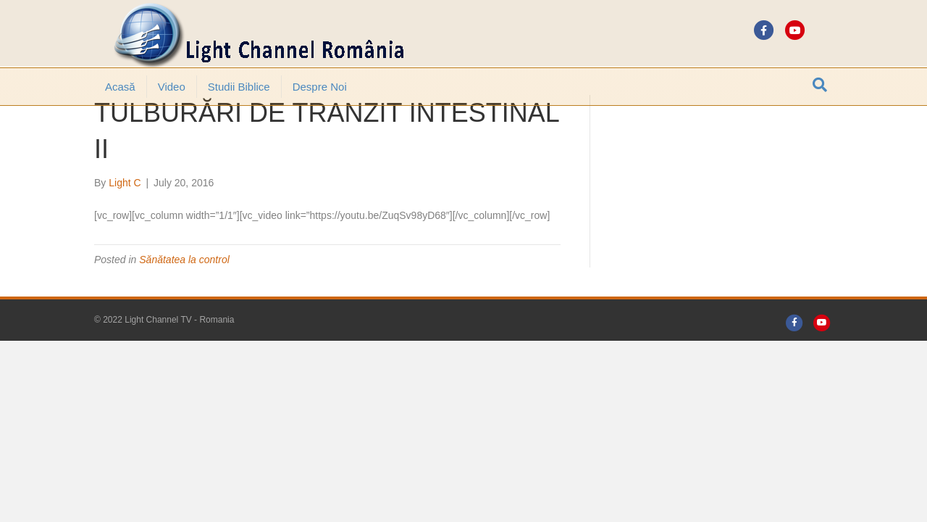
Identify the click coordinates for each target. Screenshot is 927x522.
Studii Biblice (239, 86)
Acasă (120, 86)
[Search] (820, 85)
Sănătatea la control (184, 299)
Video (171, 86)
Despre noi (320, 86)
